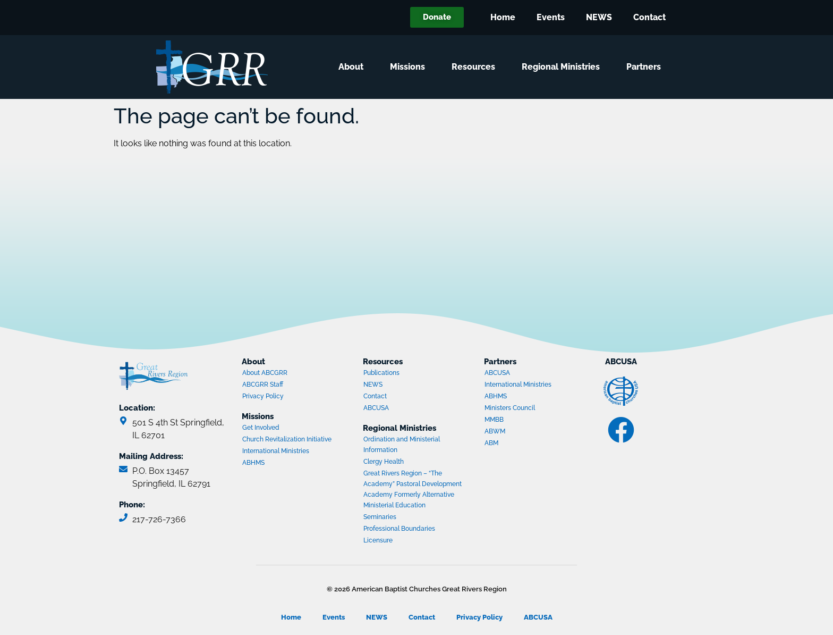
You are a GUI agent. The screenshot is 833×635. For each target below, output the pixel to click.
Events (551, 17)
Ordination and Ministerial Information (401, 445)
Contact (649, 17)
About (353, 67)
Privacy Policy (263, 396)
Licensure (378, 540)
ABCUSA (404, 409)
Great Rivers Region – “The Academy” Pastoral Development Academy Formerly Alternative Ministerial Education (412, 489)
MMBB (525, 420)
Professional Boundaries (399, 528)
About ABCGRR (264, 373)
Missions (410, 67)
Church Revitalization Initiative (287, 439)
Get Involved (260, 427)
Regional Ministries (563, 67)
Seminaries (379, 517)
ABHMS (283, 464)
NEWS (599, 17)
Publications (381, 373)
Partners (646, 67)
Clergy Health (383, 461)
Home (502, 17)
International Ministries (283, 452)
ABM (525, 444)
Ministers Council (525, 409)
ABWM (525, 432)
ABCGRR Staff (262, 384)
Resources (476, 67)
